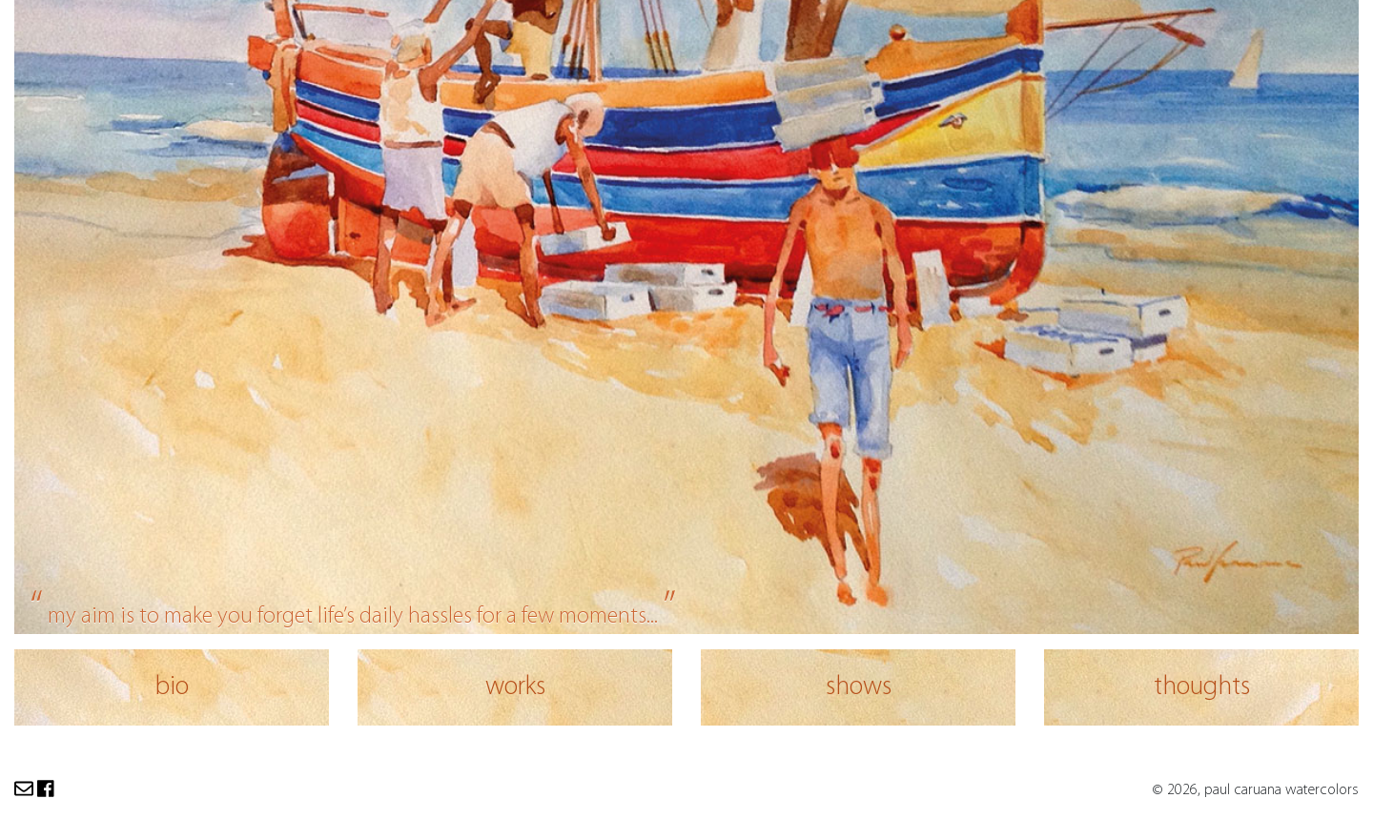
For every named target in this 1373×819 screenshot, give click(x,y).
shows (858, 687)
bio (172, 687)
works (515, 687)
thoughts (1202, 687)
